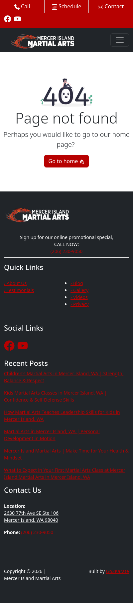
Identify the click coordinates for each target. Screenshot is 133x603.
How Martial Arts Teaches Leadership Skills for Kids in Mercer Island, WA (62, 415)
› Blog (76, 283)
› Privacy (79, 304)
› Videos (79, 297)
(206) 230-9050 (67, 251)
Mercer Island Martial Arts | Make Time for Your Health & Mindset (66, 454)
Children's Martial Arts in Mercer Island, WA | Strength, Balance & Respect (63, 377)
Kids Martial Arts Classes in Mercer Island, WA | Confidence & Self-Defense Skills (55, 396)
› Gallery (79, 290)
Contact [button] (111, 6)
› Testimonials (19, 290)
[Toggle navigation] (119, 40)
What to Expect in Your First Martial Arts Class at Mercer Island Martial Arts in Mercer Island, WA (64, 473)
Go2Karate (117, 571)
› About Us (15, 283)
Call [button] (22, 6)
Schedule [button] (66, 6)
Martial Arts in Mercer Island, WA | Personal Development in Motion (52, 435)
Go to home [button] (67, 161)
